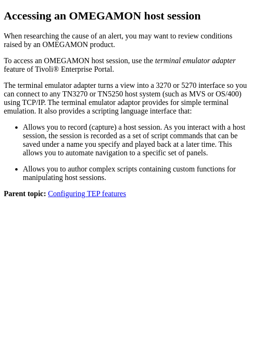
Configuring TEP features (87, 194)
